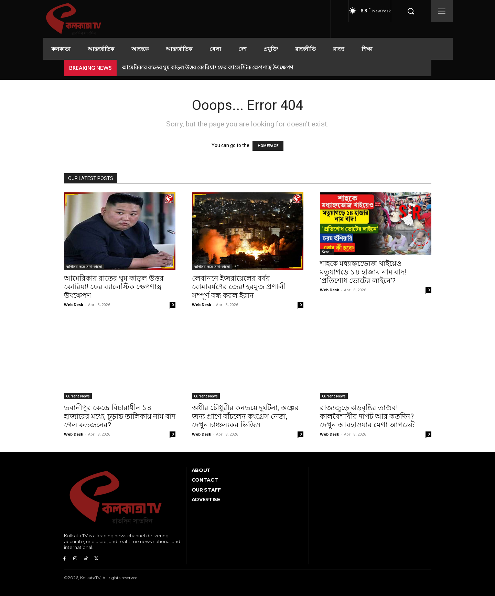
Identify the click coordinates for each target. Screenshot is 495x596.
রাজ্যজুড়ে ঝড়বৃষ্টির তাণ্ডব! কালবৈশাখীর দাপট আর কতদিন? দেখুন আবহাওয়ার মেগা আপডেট (367, 416)
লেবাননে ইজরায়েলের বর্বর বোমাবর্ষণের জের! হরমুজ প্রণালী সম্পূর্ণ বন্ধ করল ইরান (239, 287)
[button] (411, 11)
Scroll (327, 251)
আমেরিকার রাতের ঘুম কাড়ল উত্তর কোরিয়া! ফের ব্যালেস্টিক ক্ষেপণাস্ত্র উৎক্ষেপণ (207, 67)
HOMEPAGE (268, 146)
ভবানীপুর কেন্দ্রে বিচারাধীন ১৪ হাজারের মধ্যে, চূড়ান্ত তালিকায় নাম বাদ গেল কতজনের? (119, 416)
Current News (78, 396)
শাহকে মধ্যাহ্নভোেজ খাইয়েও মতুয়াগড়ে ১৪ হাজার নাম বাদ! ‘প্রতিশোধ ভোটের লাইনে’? (363, 272)
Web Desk (73, 304)
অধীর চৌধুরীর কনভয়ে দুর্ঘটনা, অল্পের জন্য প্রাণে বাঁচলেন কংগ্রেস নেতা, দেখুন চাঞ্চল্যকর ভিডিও (245, 416)
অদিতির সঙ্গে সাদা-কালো (84, 266)
